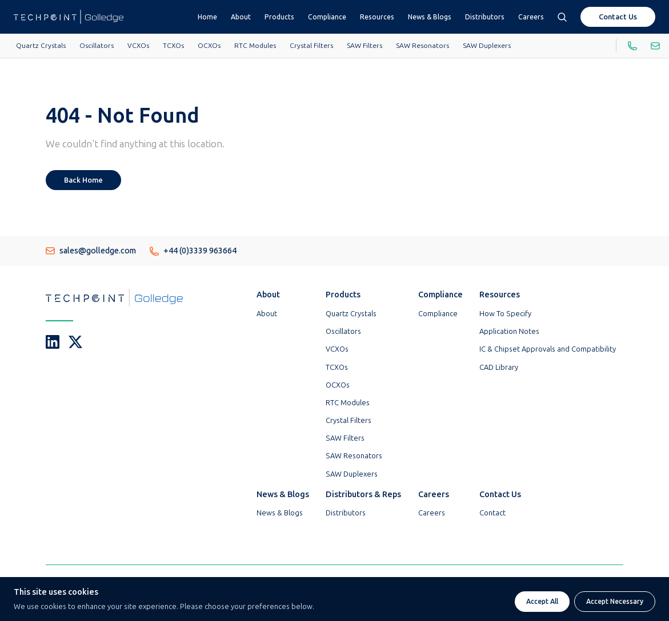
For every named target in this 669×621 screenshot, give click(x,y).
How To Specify (505, 313)
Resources (377, 17)
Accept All (542, 602)
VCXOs (138, 46)
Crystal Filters (311, 46)
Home (207, 17)
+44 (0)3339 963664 (193, 250)
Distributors (484, 17)
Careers (531, 17)
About (241, 17)
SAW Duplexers (487, 46)
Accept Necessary (614, 602)
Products (279, 17)
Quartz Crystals (41, 46)
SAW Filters (364, 46)
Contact (492, 513)
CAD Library (498, 367)
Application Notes (509, 331)
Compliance (327, 17)
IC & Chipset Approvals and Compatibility (547, 349)
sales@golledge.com (91, 250)
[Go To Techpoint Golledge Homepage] (68, 17)
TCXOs (173, 46)
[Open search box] (562, 17)
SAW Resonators (422, 46)
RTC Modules (255, 46)
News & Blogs (429, 17)
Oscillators (96, 46)
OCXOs (209, 46)
